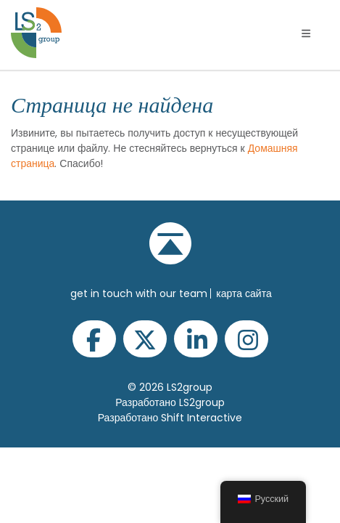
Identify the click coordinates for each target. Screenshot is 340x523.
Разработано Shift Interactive (170, 417)
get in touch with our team (138, 293)
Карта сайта (243, 293)
